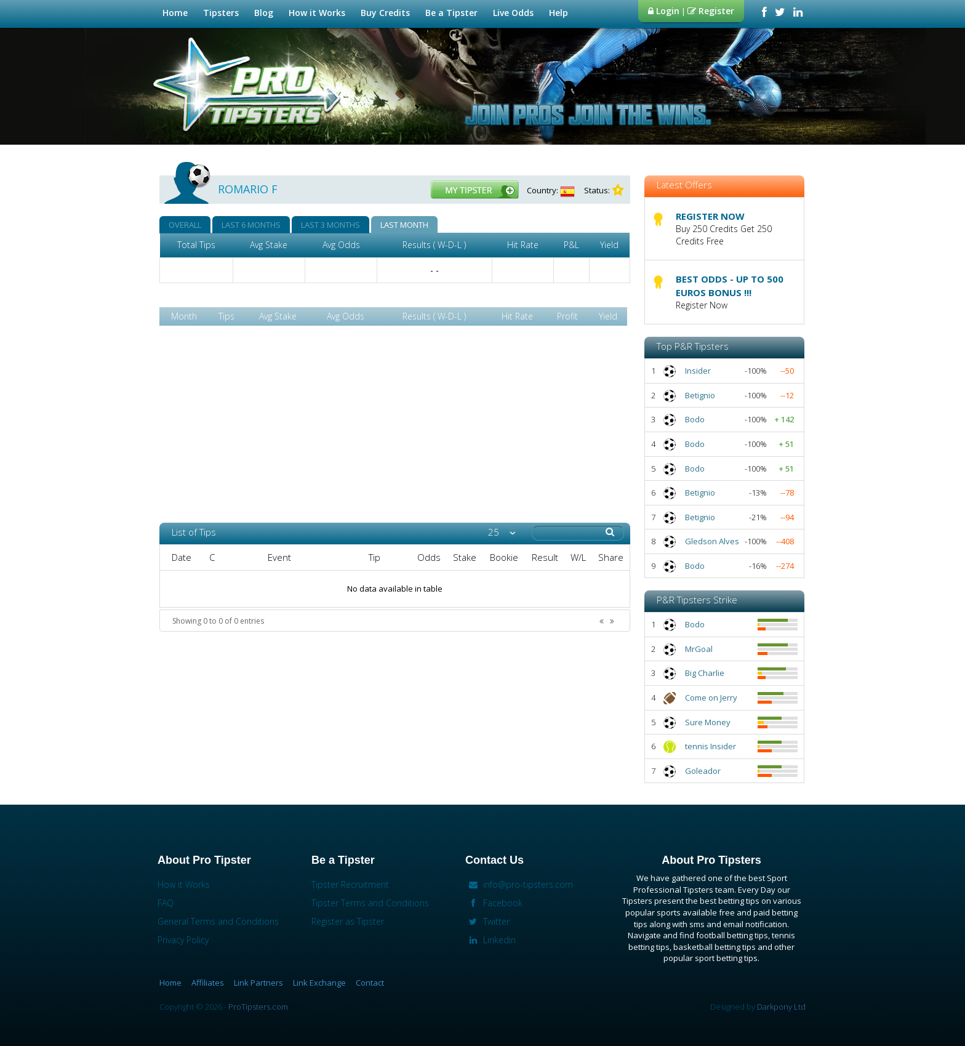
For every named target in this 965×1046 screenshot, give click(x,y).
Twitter (487, 921)
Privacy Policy (183, 940)
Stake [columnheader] (464, 557)
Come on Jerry (711, 697)
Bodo (695, 419)
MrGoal (699, 648)
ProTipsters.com (258, 1006)
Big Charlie (704, 672)
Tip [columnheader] (374, 557)
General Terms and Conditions (218, 921)
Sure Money (708, 722)
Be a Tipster (453, 12)
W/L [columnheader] (578, 557)
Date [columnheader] (181, 557)
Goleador (703, 770)
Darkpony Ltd (781, 1006)
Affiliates (207, 982)
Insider (698, 370)
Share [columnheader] (610, 557)
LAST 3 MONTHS (330, 224)
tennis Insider (710, 746)
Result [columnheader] (545, 557)
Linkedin (490, 940)
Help (560, 12)
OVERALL (185, 224)
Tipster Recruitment (350, 884)
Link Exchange (319, 982)
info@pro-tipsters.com (519, 884)
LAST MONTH (404, 224)
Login (663, 11)
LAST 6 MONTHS (251, 224)
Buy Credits (385, 12)
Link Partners (258, 982)
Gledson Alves (712, 541)
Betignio (700, 395)
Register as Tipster (347, 921)
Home (175, 12)
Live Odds (515, 12)
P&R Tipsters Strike (697, 599)
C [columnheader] (212, 557)
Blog (263, 12)
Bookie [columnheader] (504, 557)
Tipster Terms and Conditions (370, 903)
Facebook (494, 903)
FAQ (166, 903)
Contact (370, 982)
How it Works (318, 12)
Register (710, 11)
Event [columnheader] (279, 557)
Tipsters (222, 12)
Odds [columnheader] (429, 557)
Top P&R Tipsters (693, 346)
